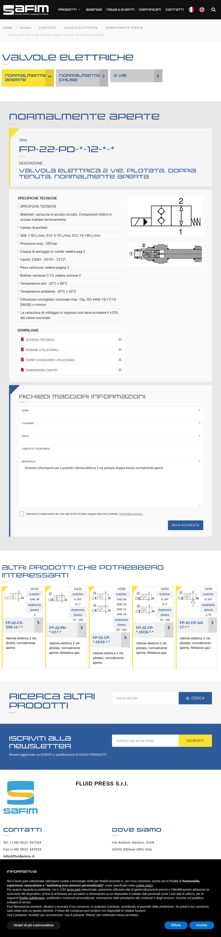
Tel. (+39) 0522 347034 (22, 842)
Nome (25, 410)
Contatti (175, 9)
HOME (8, 27)
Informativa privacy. (131, 513)
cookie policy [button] (144, 885)
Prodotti (69, 9)
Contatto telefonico (36, 449)
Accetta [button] (201, 925)
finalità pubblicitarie (32, 898)
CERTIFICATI (150, 9)
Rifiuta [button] (176, 925)
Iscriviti (195, 741)
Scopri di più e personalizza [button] (34, 925)
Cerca (195, 698)
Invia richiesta (185, 525)
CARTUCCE (47, 27)
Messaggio (29, 461)
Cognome (28, 423)
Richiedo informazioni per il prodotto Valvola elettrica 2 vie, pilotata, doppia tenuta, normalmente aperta (111, 484)
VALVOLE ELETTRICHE (81, 27)
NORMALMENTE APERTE (124, 27)
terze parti (74, 889)
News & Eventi (120, 9)
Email (25, 436)
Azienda (94, 9)
